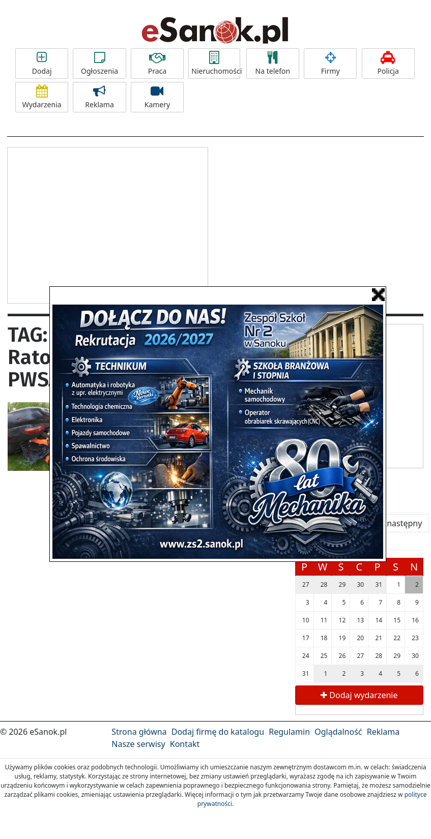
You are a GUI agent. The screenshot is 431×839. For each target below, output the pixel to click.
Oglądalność (338, 731)
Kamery (157, 97)
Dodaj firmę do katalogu (217, 731)
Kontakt (185, 744)
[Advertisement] (107, 224)
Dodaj (41, 63)
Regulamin (289, 731)
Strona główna (138, 731)
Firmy (330, 63)
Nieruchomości (215, 63)
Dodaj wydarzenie (359, 695)
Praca (157, 63)
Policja (388, 63)
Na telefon (272, 63)
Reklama (99, 97)
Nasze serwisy (138, 744)
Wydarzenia (41, 97)
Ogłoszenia (99, 63)
